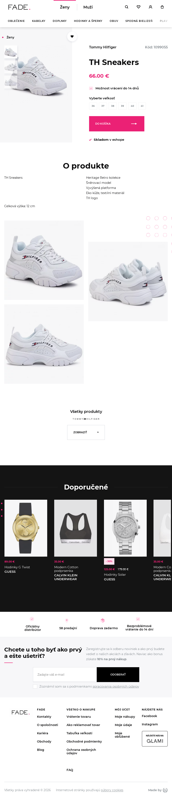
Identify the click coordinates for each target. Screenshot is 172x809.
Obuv (114, 23)
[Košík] (162, 8)
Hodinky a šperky (88, 23)
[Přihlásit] (150, 8)
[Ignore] (86, 691)
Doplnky (60, 23)
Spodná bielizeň (139, 23)
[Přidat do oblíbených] (72, 39)
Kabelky (38, 23)
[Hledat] (126, 8)
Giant (165, 792)
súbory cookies (112, 792)
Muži (88, 8)
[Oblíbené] (138, 8)
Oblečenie (16, 23)
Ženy (65, 8)
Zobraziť (80, 434)
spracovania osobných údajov (116, 689)
